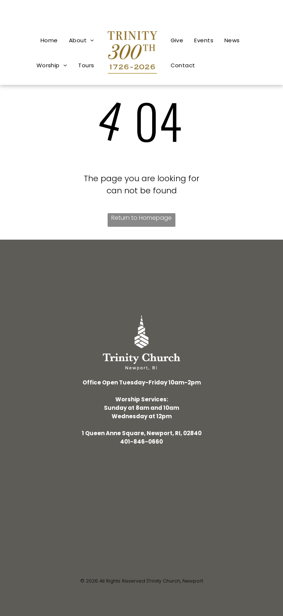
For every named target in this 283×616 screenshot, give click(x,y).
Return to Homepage (141, 218)
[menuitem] (49, 40)
